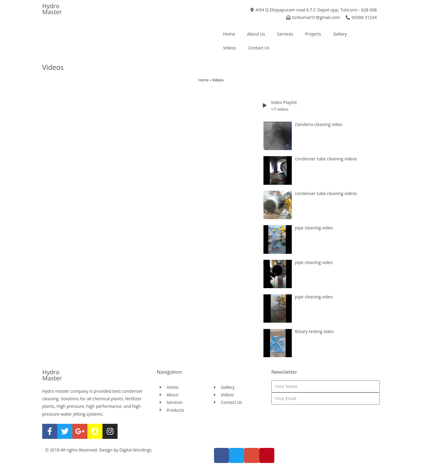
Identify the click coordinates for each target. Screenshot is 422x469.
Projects (313, 34)
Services (285, 34)
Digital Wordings (135, 450)
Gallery (340, 34)
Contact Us (258, 48)
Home (229, 34)
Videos (229, 48)
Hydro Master (52, 9)
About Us (256, 34)
